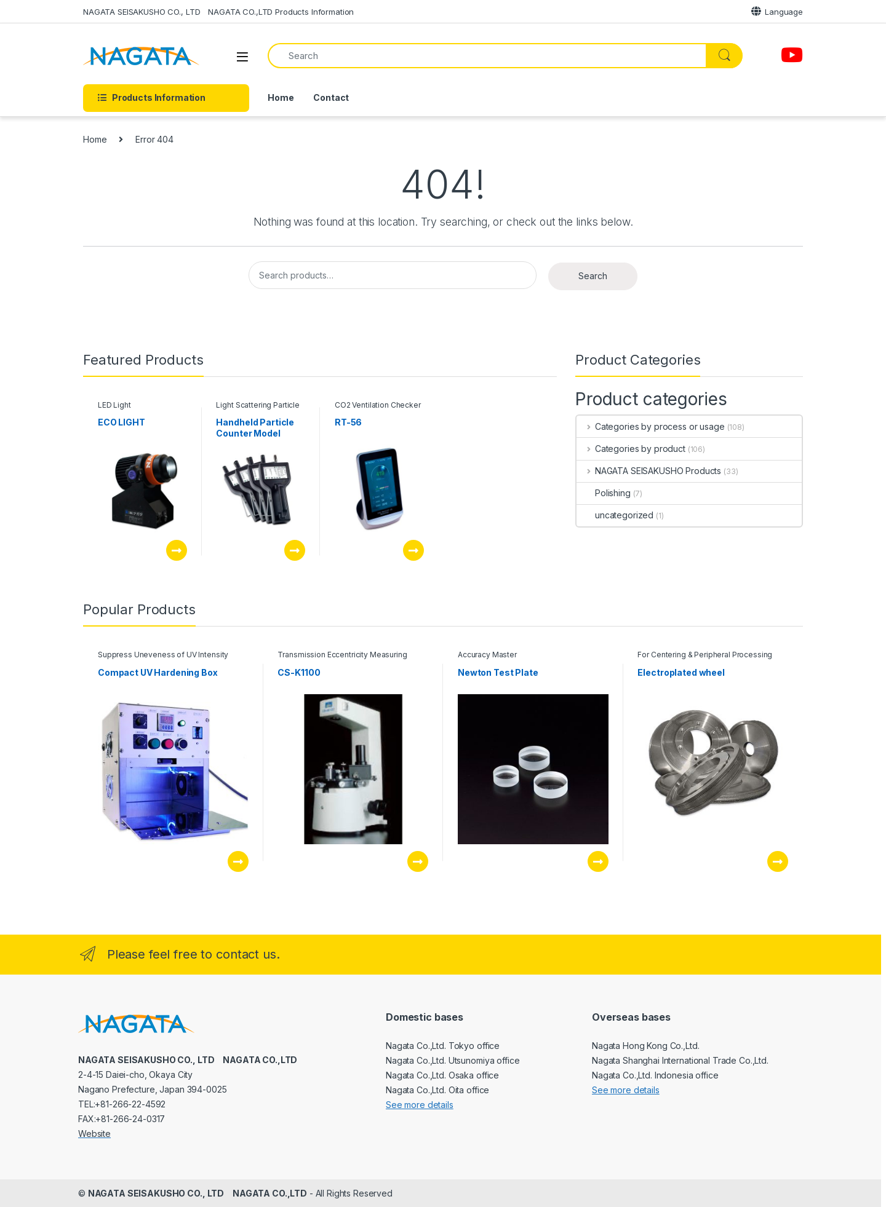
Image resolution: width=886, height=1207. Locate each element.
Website (94, 1133)
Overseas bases (631, 1017)
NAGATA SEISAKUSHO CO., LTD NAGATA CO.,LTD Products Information (218, 12)
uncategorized (615, 515)
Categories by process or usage (651, 426)
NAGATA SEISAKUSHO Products (649, 470)
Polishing (604, 493)
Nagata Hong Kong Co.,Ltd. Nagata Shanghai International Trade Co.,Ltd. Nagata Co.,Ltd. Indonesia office (680, 1060)
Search (592, 276)
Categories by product (631, 448)
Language (777, 11)
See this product (176, 550)
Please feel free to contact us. (193, 954)
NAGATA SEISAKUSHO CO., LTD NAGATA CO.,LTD (197, 1193)
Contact (331, 97)
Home (280, 97)
